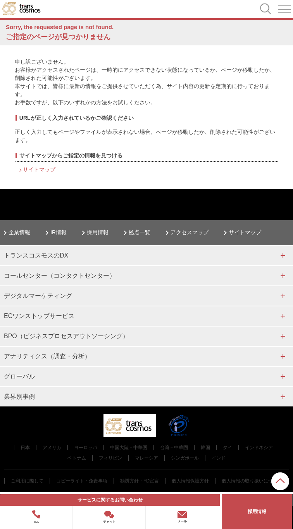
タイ (227, 447)
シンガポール (185, 458)
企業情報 (19, 232)
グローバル (19, 376)
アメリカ (52, 447)
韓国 (205, 447)
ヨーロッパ (85, 447)
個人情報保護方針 (190, 481)
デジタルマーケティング (38, 295)
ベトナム (76, 458)
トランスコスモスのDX (36, 255)
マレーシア (146, 458)
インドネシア (259, 447)
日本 (25, 447)
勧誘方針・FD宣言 (139, 481)
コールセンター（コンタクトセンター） (59, 275)
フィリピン (110, 458)
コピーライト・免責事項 (81, 481)
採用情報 (98, 232)
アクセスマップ (190, 232)
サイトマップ (39, 169)
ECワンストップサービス (39, 316)
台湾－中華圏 (174, 447)
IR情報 (58, 232)
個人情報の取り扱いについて (252, 481)
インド (219, 458)
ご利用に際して (27, 481)
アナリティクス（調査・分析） (47, 356)
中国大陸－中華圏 (128, 447)
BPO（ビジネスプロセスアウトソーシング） (66, 336)
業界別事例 (19, 396)
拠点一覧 (139, 232)
